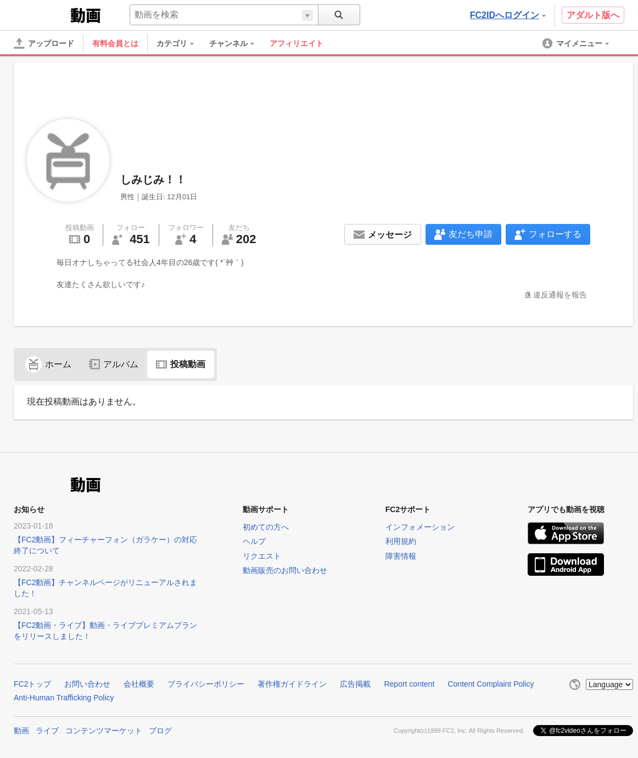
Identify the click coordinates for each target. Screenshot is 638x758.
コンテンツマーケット (103, 730)
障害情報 (400, 556)
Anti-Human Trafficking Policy (64, 697)
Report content (409, 684)
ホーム (48, 364)
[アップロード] (44, 43)
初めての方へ (266, 527)
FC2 (41, 14)
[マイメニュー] (576, 43)
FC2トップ (32, 684)
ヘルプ (254, 541)
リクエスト (262, 556)
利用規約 (400, 541)
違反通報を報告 (560, 294)
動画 (21, 730)
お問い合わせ (87, 684)
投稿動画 (180, 364)
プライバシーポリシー (205, 684)
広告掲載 (355, 684)
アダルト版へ (593, 15)
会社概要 (139, 684)
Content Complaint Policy (490, 684)
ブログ (160, 730)
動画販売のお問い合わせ (285, 570)
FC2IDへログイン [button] (508, 15)
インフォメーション (420, 527)
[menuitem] (180, 43)
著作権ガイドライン (292, 684)
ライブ (47, 730)
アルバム (113, 364)
